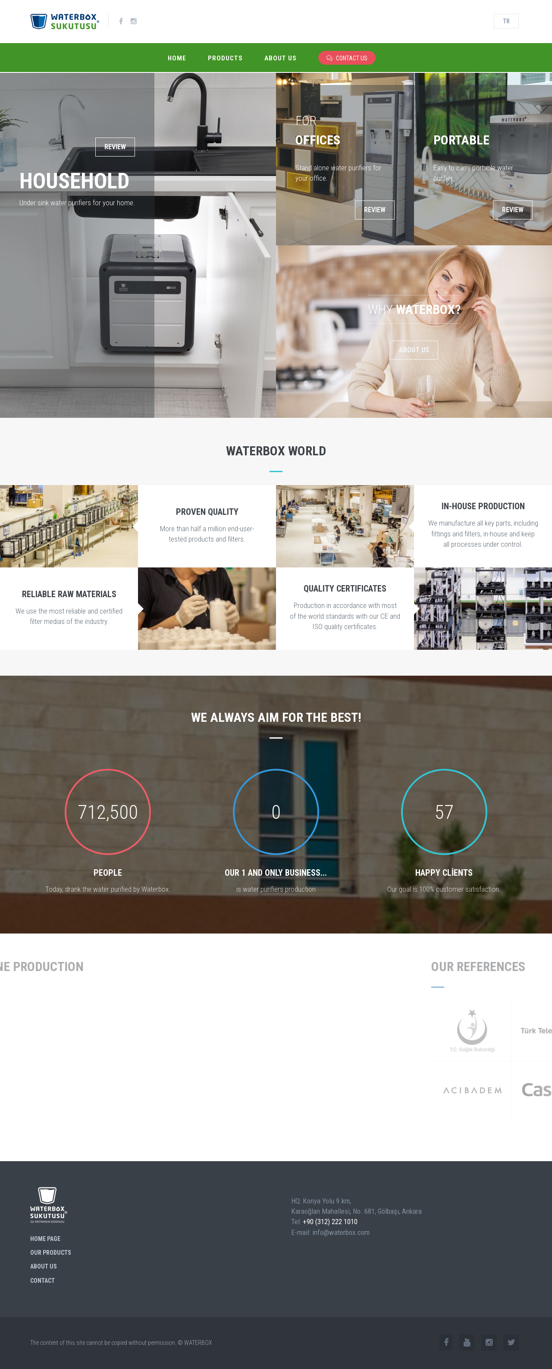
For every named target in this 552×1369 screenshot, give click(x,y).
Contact (42, 1280)
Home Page (45, 1238)
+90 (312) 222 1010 (330, 1221)
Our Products (50, 1252)
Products (225, 58)
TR (506, 21)
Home (177, 58)
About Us (280, 58)
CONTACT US (346, 58)
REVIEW (115, 147)
